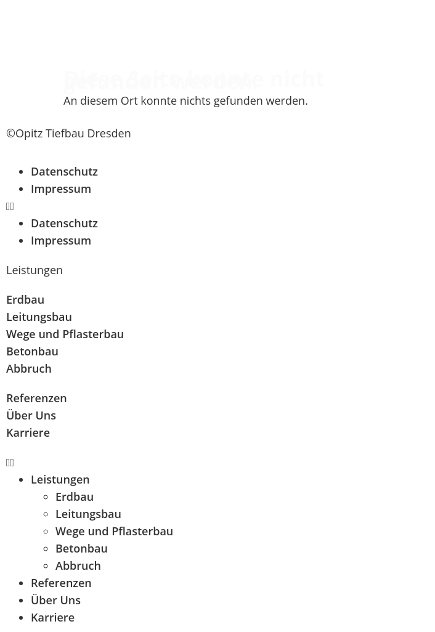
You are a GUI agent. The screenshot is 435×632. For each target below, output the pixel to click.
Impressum (61, 188)
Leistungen (60, 479)
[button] (217, 205)
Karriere (53, 617)
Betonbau (81, 548)
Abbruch (78, 565)
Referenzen (61, 582)
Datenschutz (64, 171)
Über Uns (56, 600)
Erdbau (74, 496)
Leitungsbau (88, 513)
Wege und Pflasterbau (114, 531)
